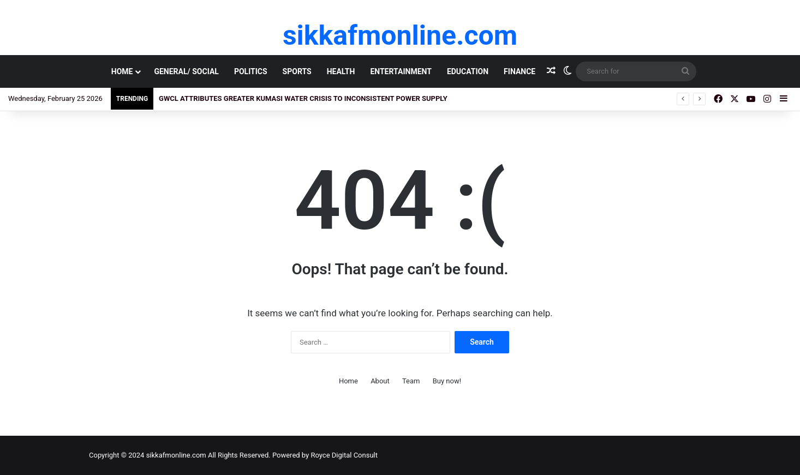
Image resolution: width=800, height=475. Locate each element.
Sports (297, 71)
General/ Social (186, 71)
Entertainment (400, 71)
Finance (519, 71)
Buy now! (447, 381)
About (380, 381)
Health (341, 71)
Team (411, 381)
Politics (250, 71)
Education (467, 71)
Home (122, 71)
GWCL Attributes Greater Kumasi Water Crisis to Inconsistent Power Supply (303, 98)
